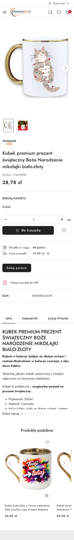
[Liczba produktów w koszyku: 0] (67, 12)
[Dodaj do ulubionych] (64, 230)
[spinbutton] (33, 219)
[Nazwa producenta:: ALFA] (9, 142)
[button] (65, 68)
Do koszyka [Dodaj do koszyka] (28, 230)
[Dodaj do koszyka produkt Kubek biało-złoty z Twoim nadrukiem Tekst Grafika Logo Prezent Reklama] (46, 495)
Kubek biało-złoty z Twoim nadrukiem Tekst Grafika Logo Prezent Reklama (27, 507)
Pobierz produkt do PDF (20, 282)
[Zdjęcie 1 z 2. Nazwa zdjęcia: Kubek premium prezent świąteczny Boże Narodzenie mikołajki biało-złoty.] (8, 125)
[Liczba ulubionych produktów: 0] (59, 12)
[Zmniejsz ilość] (5, 219)
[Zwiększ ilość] (62, 219)
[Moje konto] (58, 3)
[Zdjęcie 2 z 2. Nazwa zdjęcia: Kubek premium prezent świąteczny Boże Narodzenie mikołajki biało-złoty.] (23, 125)
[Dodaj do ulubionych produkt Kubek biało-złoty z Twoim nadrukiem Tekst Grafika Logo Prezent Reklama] (47, 442)
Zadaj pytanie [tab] (58, 319)
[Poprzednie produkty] (9, 463)
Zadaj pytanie (17, 268)
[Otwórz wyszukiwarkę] (50, 12)
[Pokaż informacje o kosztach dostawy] (48, 253)
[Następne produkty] (64, 463)
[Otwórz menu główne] (4, 12)
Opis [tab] (9, 319)
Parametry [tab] (30, 319)
